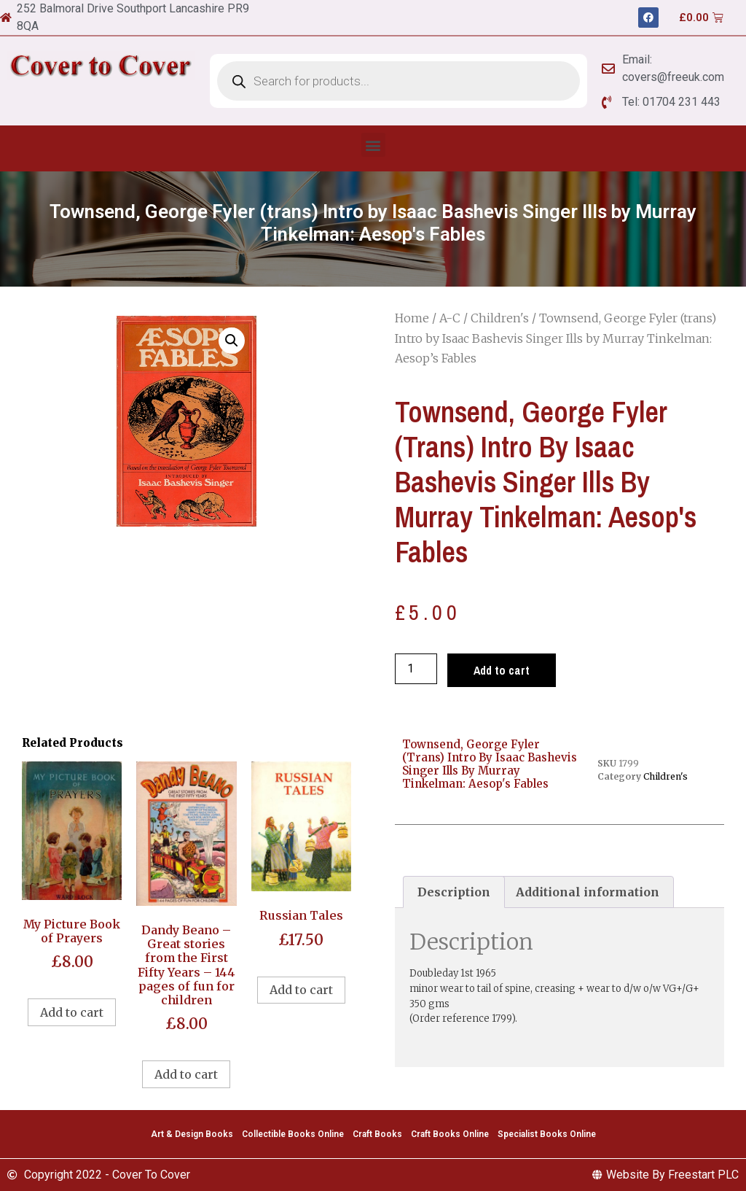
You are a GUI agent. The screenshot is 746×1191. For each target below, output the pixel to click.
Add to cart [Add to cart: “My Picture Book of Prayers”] (71, 1012)
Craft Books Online (450, 1134)
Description (453, 892)
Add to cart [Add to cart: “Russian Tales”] (301, 989)
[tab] (454, 892)
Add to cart (502, 670)
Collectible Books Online (293, 1134)
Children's (500, 318)
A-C (449, 318)
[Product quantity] (416, 668)
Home (412, 318)
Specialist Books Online (547, 1134)
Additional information (587, 892)
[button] (373, 145)
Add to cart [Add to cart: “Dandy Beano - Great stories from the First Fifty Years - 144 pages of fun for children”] (186, 1074)
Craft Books (377, 1134)
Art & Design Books (192, 1134)
